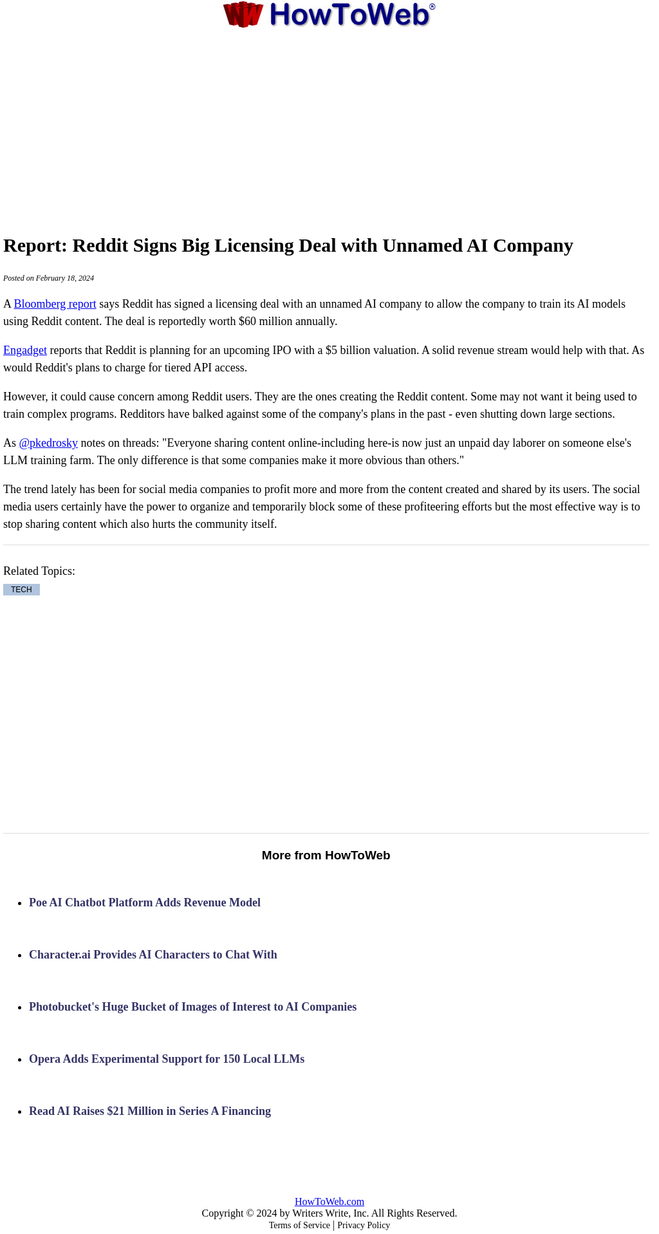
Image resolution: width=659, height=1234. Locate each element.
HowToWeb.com (329, 1201)
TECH (21, 589)
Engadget (25, 350)
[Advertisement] (329, 124)
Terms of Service (299, 1225)
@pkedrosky (49, 442)
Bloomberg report (55, 303)
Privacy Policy (363, 1225)
